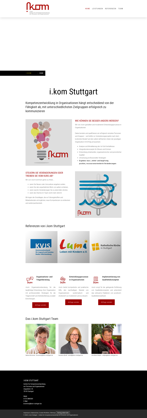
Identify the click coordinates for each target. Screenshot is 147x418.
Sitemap (52, 413)
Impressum (26, 413)
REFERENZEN (110, 9)
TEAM (120, 9)
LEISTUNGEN (97, 9)
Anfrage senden (40, 305)
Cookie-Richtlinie (44, 413)
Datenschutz (34, 413)
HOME (87, 9)
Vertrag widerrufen (63, 413)
